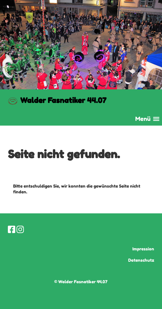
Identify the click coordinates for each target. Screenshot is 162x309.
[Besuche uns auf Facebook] (11, 229)
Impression (143, 248)
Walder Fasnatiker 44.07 (63, 100)
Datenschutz (141, 260)
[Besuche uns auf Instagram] (20, 229)
